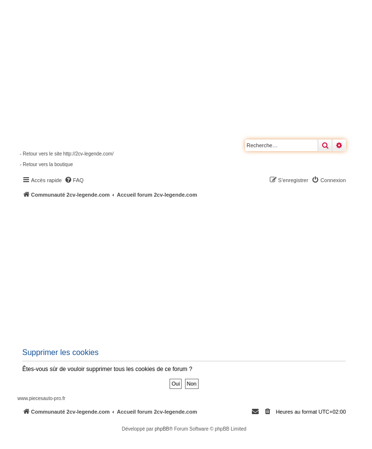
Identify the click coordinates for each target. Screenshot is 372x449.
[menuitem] (74, 180)
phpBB (162, 429)
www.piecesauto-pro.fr (41, 398)
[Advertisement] (194, 271)
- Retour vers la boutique (46, 164)
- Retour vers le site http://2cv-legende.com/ (66, 153)
